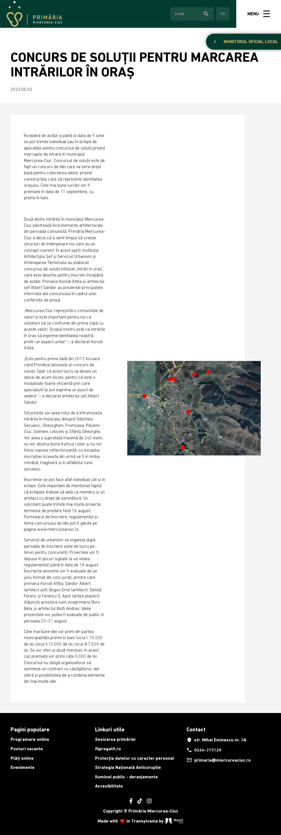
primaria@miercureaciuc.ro (218, 760)
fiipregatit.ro (108, 748)
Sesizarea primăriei (115, 739)
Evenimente (22, 767)
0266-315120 (203, 750)
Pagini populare (30, 729)
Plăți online (22, 758)
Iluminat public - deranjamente (126, 776)
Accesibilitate (109, 786)
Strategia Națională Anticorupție (128, 767)
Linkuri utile (110, 729)
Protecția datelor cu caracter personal (134, 758)
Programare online (30, 739)
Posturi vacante (27, 748)
